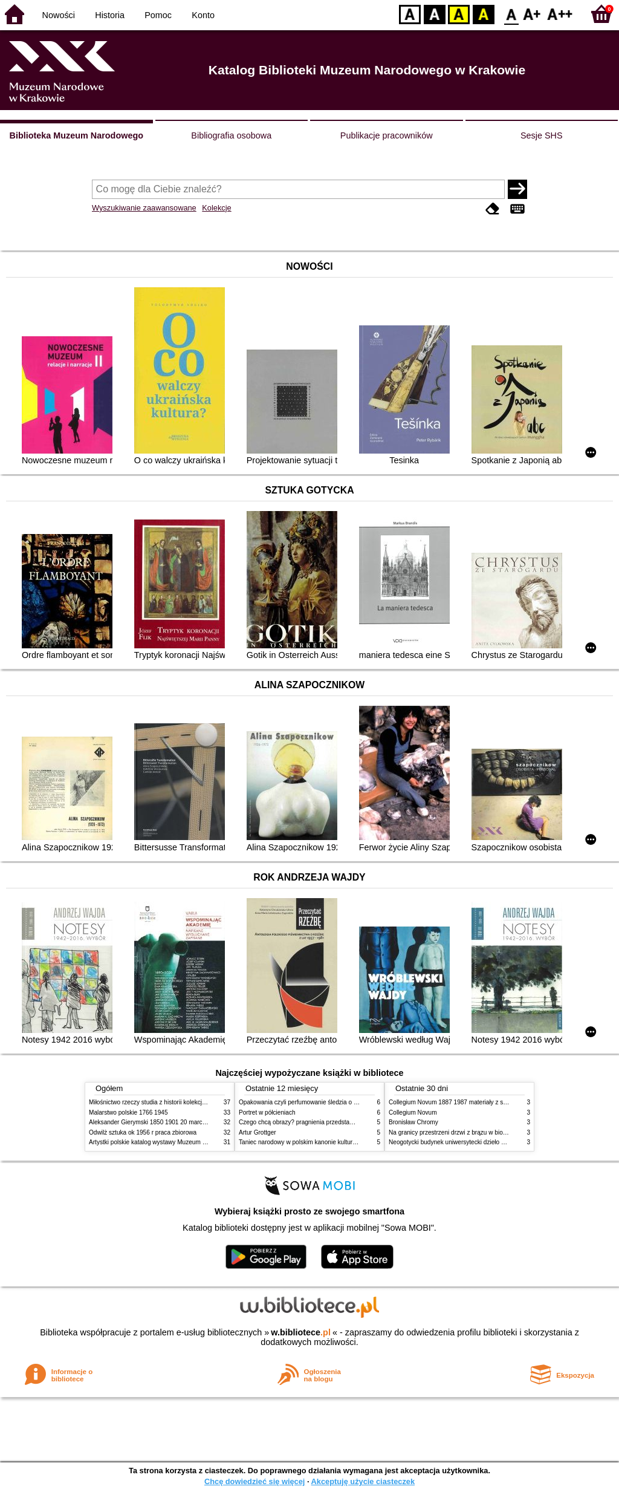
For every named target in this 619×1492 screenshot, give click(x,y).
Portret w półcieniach (267, 1112)
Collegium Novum (413, 1112)
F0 (511, 13)
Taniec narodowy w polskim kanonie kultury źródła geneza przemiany (332, 1142)
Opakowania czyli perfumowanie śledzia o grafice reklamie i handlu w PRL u (341, 1102)
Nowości (58, 15)
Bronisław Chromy (413, 1122)
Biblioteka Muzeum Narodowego (76, 135)
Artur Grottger (257, 1132)
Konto (203, 15)
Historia (110, 15)
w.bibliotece (301, 1332)
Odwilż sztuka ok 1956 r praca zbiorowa (142, 1132)
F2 (560, 13)
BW (434, 13)
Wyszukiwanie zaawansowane (144, 207)
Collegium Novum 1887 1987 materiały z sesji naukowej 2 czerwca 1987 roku (493, 1102)
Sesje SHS (541, 135)
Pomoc (158, 15)
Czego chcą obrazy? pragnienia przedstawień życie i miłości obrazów (332, 1122)
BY (483, 13)
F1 (532, 13)
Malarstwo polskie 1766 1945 (128, 1112)
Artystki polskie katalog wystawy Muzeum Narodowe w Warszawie (178, 1142)
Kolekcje (216, 207)
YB (458, 13)
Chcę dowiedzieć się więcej (254, 1481)
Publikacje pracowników (386, 135)
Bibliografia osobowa (231, 135)
